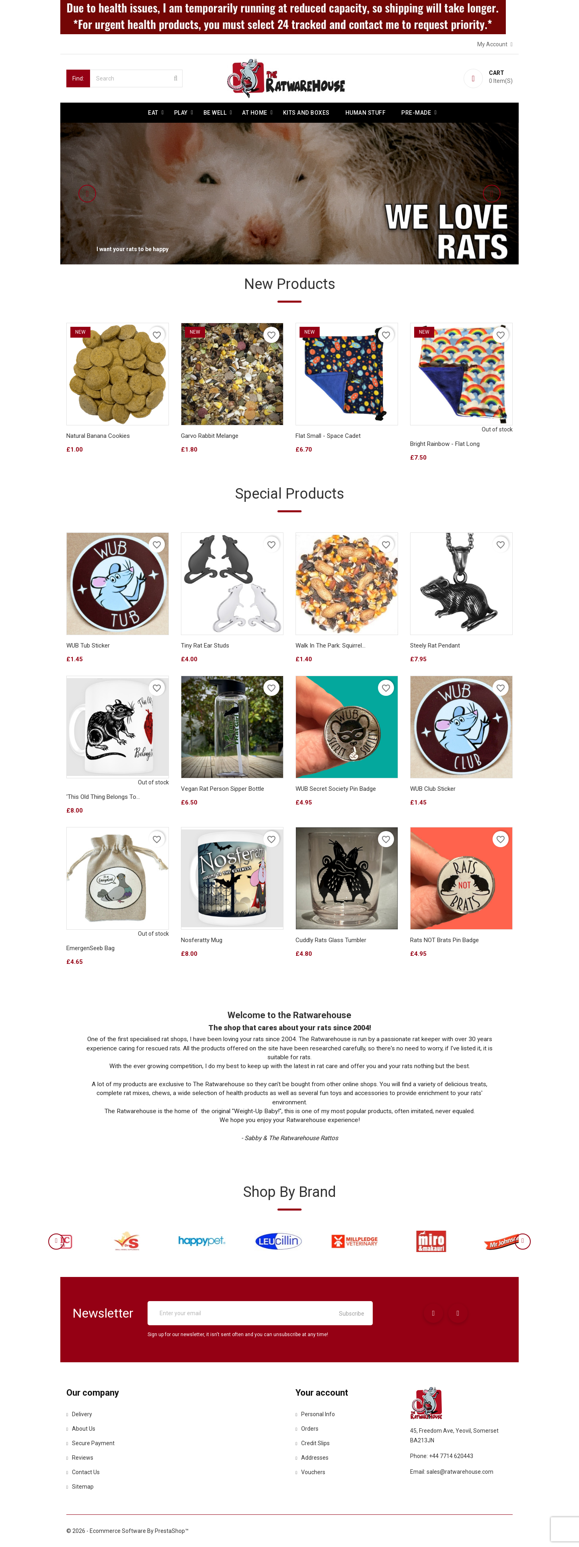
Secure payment (90, 1443)
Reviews (79, 1457)
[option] (289, 193)
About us (80, 1428)
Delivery (79, 1414)
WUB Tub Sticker (88, 645)
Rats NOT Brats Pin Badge (444, 940)
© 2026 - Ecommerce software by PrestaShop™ (127, 1531)
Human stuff (365, 112)
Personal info (315, 1414)
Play (181, 112)
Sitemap (80, 1486)
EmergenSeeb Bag (90, 948)
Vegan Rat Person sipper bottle (222, 788)
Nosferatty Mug (201, 940)
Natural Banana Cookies (98, 435)
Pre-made (416, 112)
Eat (153, 112)
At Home (254, 112)
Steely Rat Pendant (435, 645)
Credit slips (313, 1443)
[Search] (136, 78)
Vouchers (310, 1472)
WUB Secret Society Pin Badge (336, 788)
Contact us (83, 1472)
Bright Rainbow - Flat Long (445, 444)
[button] (106, 193)
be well (215, 112)
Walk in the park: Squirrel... (330, 645)
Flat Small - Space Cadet (328, 435)
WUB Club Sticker (433, 788)
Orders (307, 1428)
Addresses (312, 1457)
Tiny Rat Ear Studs (205, 645)
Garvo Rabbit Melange (209, 435)
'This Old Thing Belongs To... (103, 796)
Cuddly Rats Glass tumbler (331, 940)
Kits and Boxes (306, 112)
